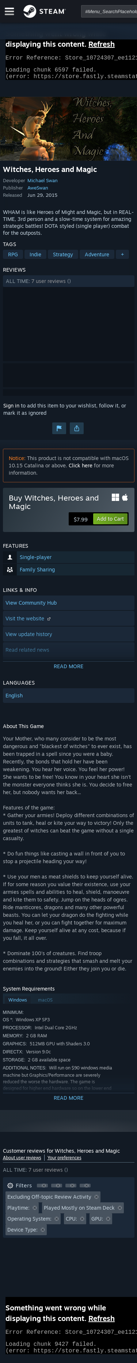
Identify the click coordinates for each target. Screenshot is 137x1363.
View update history (28, 638)
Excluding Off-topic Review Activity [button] (49, 1201)
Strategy (63, 259)
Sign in (11, 410)
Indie (35, 259)
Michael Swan (42, 185)
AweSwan (37, 192)
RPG (13, 259)
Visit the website (28, 623)
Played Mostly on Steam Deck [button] (79, 1212)
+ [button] (122, 259)
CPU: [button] (71, 1223)
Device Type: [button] (22, 1234)
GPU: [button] (97, 1223)
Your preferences (64, 1162)
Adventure (97, 259)
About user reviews (22, 1162)
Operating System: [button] (29, 1223)
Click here (80, 470)
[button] (68, 285)
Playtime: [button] (18, 1212)
